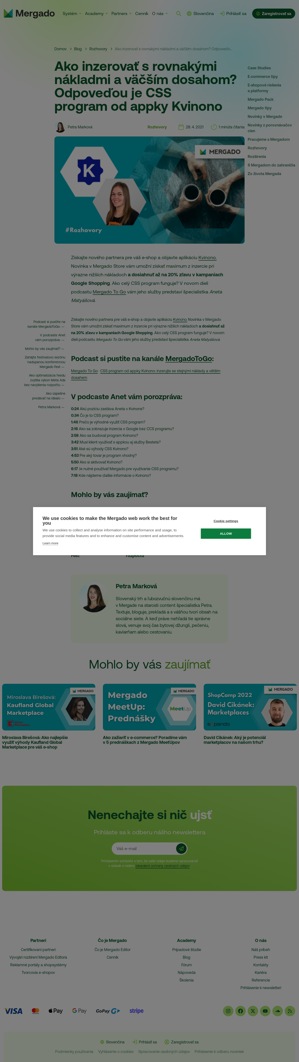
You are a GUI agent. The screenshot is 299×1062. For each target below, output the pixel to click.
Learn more (50, 543)
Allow (228, 533)
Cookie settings (228, 521)
